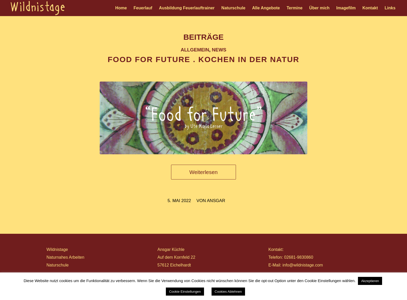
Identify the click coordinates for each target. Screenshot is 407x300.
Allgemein (195, 49)
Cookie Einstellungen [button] (185, 292)
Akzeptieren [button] (370, 281)
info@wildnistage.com (302, 265)
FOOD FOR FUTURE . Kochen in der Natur (203, 59)
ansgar (216, 200)
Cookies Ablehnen (228, 292)
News (219, 49)
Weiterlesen (203, 172)
